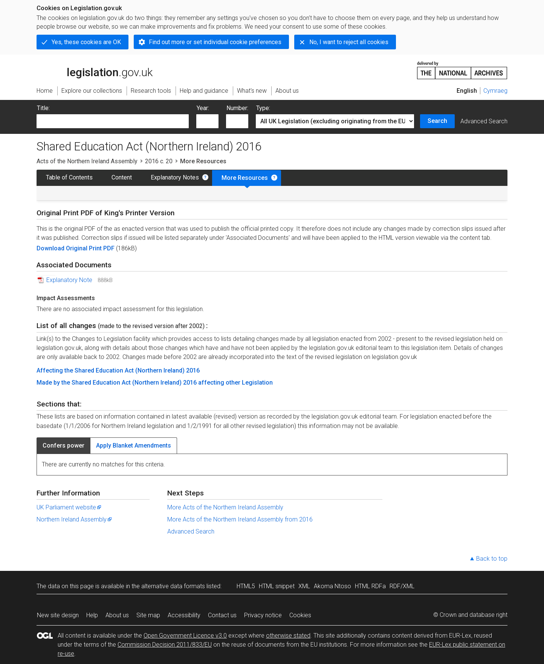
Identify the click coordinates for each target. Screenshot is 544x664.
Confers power (63, 445)
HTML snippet (277, 586)
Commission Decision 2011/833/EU (165, 644)
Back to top (491, 558)
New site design (58, 615)
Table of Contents (69, 177)
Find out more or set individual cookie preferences (215, 42)
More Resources (245, 177)
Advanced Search (483, 121)
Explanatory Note (69, 280)
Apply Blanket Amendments (133, 445)
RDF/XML (402, 586)
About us (117, 615)
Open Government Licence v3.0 (185, 635)
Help (92, 615)
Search (437, 120)
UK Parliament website (69, 507)
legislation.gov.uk (95, 70)
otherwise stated (288, 635)
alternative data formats (173, 586)
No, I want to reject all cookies (348, 42)
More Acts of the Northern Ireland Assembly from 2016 (240, 519)
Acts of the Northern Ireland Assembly (87, 161)
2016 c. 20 (159, 161)
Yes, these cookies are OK (86, 42)
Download (51, 248)
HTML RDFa (370, 586)
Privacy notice (263, 615)
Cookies (300, 615)
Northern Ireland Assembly (75, 519)
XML (304, 586)
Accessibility (184, 615)
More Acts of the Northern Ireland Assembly (225, 507)
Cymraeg (495, 90)
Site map (148, 615)
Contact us (222, 615)
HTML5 (246, 586)
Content (122, 177)
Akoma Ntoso (332, 586)
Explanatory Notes (175, 177)
